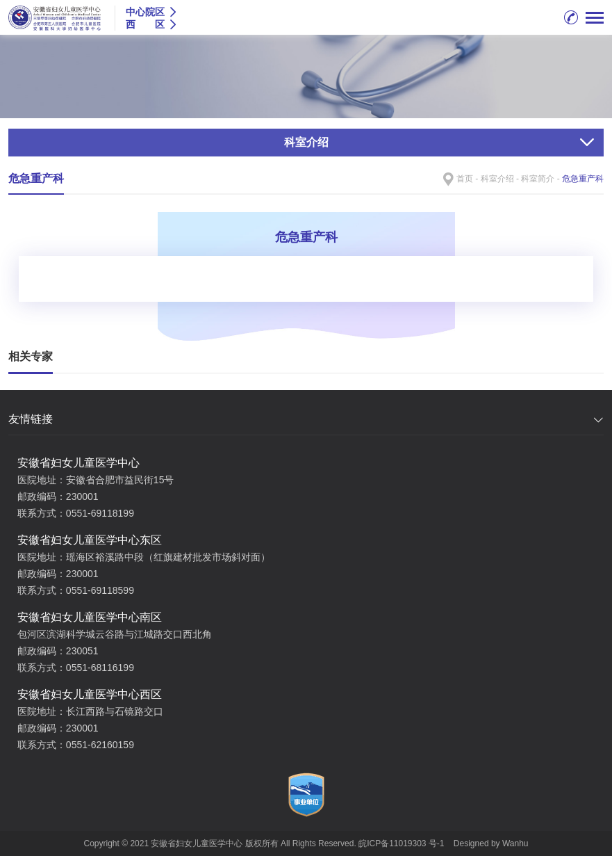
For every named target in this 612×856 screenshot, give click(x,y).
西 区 (145, 24)
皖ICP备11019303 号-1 (402, 843)
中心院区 (145, 11)
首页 (464, 179)
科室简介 (537, 179)
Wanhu (515, 843)
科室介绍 (497, 179)
